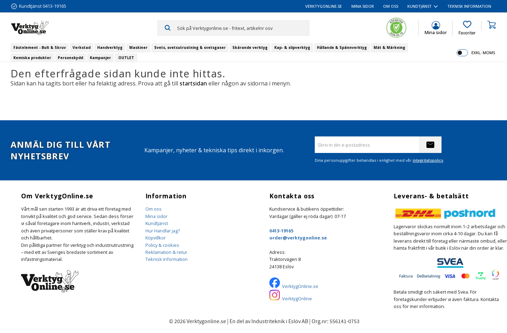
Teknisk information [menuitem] (469, 6)
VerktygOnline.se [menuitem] (323, 6)
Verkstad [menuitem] (81, 47)
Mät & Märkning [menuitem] (389, 47)
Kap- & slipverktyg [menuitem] (292, 47)
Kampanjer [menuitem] (100, 57)
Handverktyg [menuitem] (110, 47)
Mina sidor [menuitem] (362, 6)
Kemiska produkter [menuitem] (32, 57)
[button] (467, 28)
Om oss (153, 209)
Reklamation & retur (166, 252)
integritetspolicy (428, 160)
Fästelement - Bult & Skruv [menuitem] (39, 47)
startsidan (193, 83)
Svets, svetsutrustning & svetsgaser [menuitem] (190, 47)
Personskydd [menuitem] (70, 57)
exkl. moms (483, 52)
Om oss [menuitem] (390, 6)
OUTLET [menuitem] (126, 57)
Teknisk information (166, 259)
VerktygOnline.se (300, 286)
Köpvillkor (155, 238)
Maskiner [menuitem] (138, 47)
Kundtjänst (156, 223)
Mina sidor (156, 216)
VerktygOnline (297, 298)
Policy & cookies (162, 245)
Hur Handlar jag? (162, 231)
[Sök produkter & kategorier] (243, 27)
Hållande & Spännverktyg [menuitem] (342, 47)
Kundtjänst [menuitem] (419, 6)
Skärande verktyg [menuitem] (250, 47)
